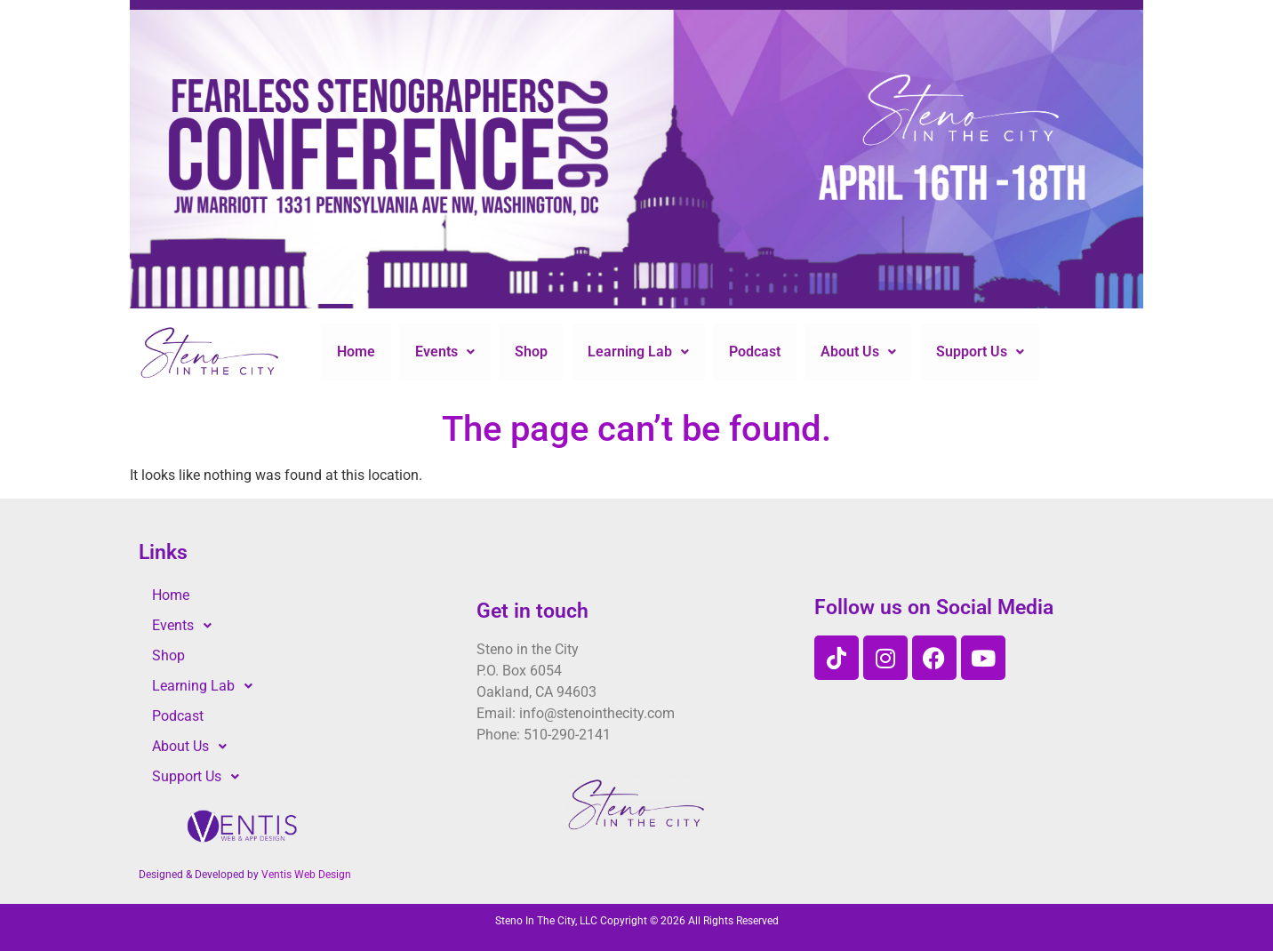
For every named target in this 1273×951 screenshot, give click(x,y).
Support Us (980, 351)
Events (445, 351)
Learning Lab (638, 351)
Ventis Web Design (306, 874)
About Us (858, 351)
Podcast (755, 351)
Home (356, 351)
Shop (531, 351)
